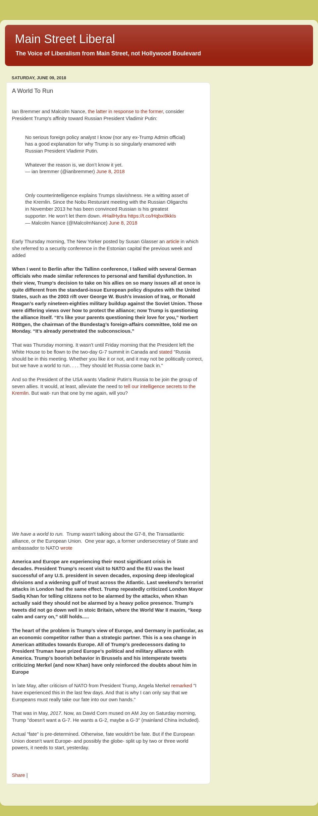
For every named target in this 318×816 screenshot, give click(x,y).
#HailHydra (114, 216)
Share (18, 775)
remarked (181, 685)
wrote (67, 548)
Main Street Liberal (65, 39)
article (173, 241)
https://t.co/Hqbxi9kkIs (152, 216)
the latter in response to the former (124, 111)
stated (165, 352)
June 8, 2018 (110, 171)
